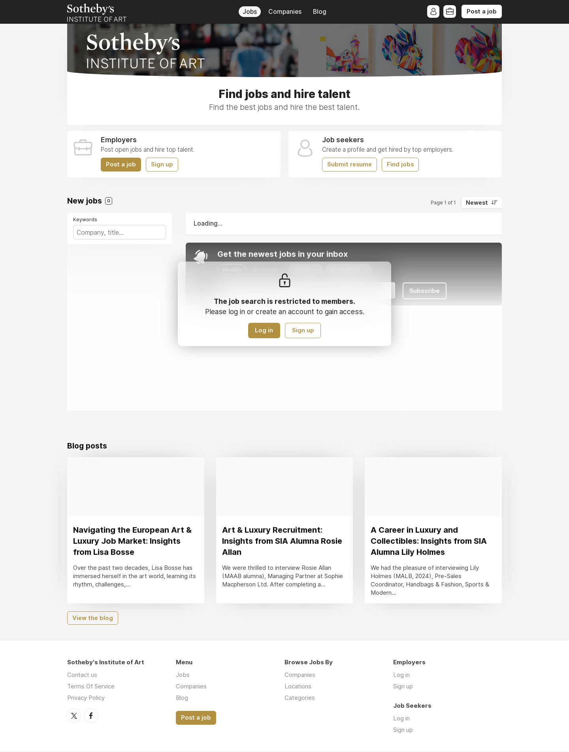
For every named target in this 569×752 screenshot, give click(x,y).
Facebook (91, 716)
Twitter (74, 716)
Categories (299, 698)
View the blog (92, 618)
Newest (477, 202)
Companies (284, 11)
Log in (264, 330)
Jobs (250, 11)
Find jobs (400, 164)
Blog (319, 11)
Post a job (482, 11)
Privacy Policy (86, 698)
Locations (297, 687)
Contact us (82, 675)
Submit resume (349, 164)
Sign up (162, 164)
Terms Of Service (91, 687)
